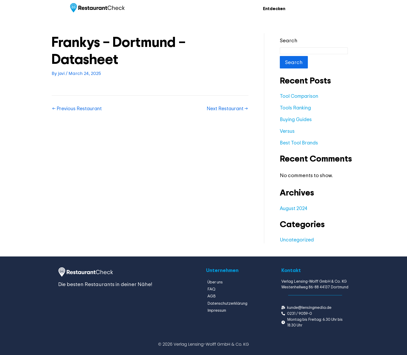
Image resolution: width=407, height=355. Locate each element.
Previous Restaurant (79, 108)
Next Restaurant (226, 108)
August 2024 (294, 208)
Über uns (214, 282)
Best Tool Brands (300, 142)
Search (288, 40)
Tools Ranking (296, 107)
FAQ (211, 289)
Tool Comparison (300, 96)
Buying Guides (297, 119)
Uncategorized (298, 239)
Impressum (216, 309)
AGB (211, 295)
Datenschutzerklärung (227, 302)
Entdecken (272, 8)
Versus (288, 131)
